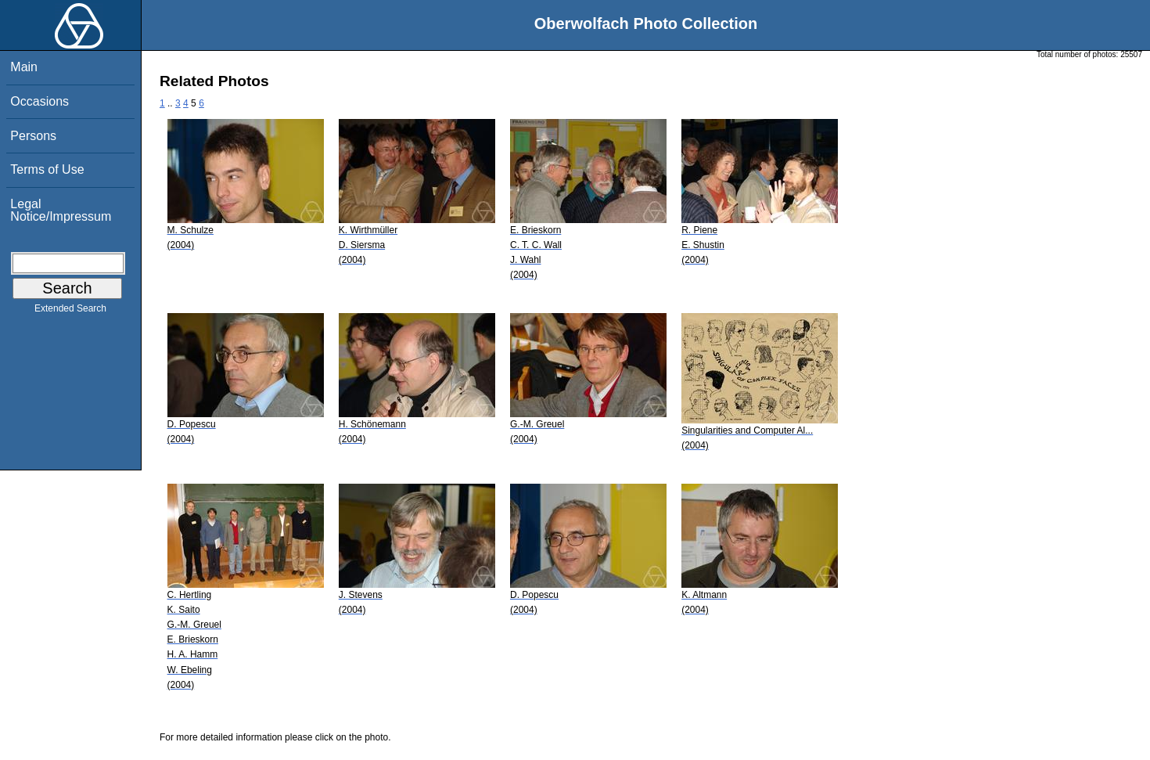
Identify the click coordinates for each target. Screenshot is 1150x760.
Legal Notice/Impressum (60, 210)
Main (24, 67)
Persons (33, 135)
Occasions (39, 101)
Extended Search (70, 311)
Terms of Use (47, 169)
